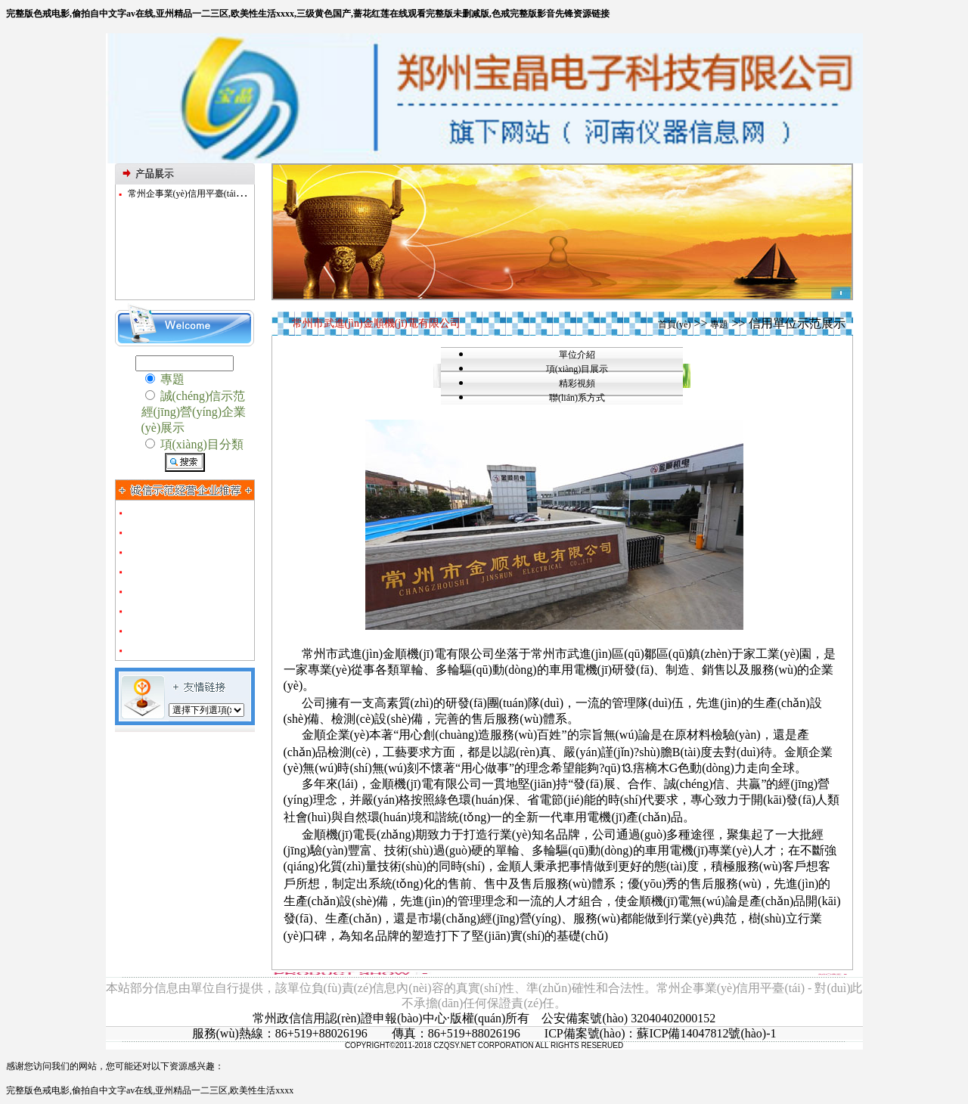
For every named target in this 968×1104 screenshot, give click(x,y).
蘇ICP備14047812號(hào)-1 (706, 1033)
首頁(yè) (674, 324)
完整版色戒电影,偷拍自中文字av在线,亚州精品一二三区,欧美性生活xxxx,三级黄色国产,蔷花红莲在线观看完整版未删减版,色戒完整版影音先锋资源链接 (308, 13)
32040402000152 (673, 1018)
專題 (719, 324)
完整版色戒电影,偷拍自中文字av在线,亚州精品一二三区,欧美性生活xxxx (149, 1090)
